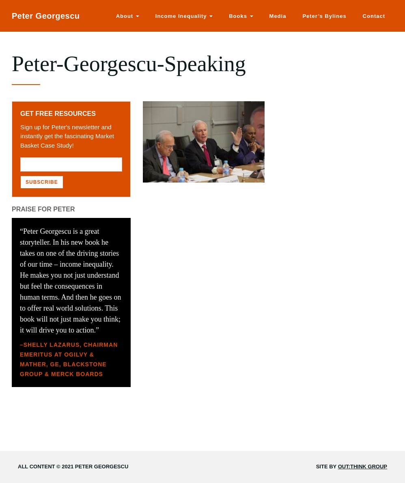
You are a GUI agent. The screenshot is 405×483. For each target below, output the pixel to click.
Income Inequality (184, 16)
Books (241, 16)
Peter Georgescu (46, 15)
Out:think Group (362, 466)
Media (278, 16)
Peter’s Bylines (324, 16)
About (127, 16)
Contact (374, 16)
